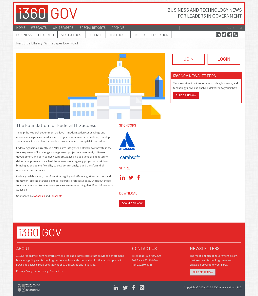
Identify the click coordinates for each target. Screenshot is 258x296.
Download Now (132, 203)
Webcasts (39, 27)
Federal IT (46, 35)
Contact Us (56, 271)
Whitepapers (63, 27)
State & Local (71, 35)
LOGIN (223, 59)
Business (24, 35)
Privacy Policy (24, 271)
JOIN (189, 59)
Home (20, 27)
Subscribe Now (186, 95)
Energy (139, 35)
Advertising (41, 271)
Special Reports (93, 27)
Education (160, 35)
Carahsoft (56, 196)
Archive (118, 27)
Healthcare (117, 35)
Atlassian (39, 196)
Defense (95, 35)
